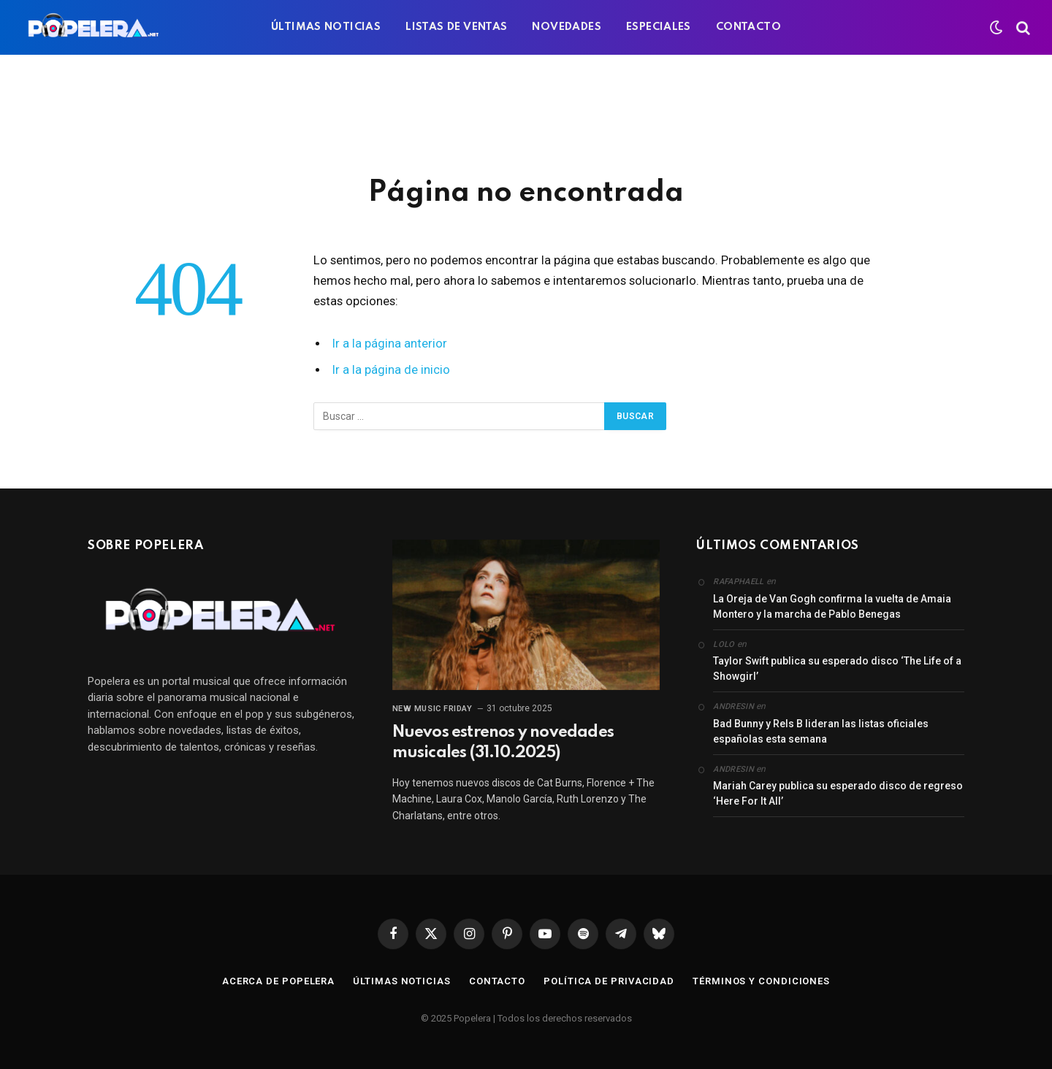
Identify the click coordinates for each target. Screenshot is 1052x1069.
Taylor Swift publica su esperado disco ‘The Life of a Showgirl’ (837, 668)
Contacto (497, 981)
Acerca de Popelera (278, 981)
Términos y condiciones (761, 981)
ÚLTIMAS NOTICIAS (326, 27)
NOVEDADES (566, 27)
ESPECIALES (658, 27)
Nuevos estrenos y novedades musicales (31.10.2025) (503, 742)
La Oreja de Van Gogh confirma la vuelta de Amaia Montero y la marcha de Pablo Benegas (832, 606)
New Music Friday (432, 708)
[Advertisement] (526, 113)
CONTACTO (748, 27)
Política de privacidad (609, 981)
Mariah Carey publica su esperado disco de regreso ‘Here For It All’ (838, 793)
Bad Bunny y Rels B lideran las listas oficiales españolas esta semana (821, 731)
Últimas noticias (402, 981)
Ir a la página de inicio (391, 370)
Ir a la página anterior (389, 343)
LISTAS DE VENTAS (456, 27)
